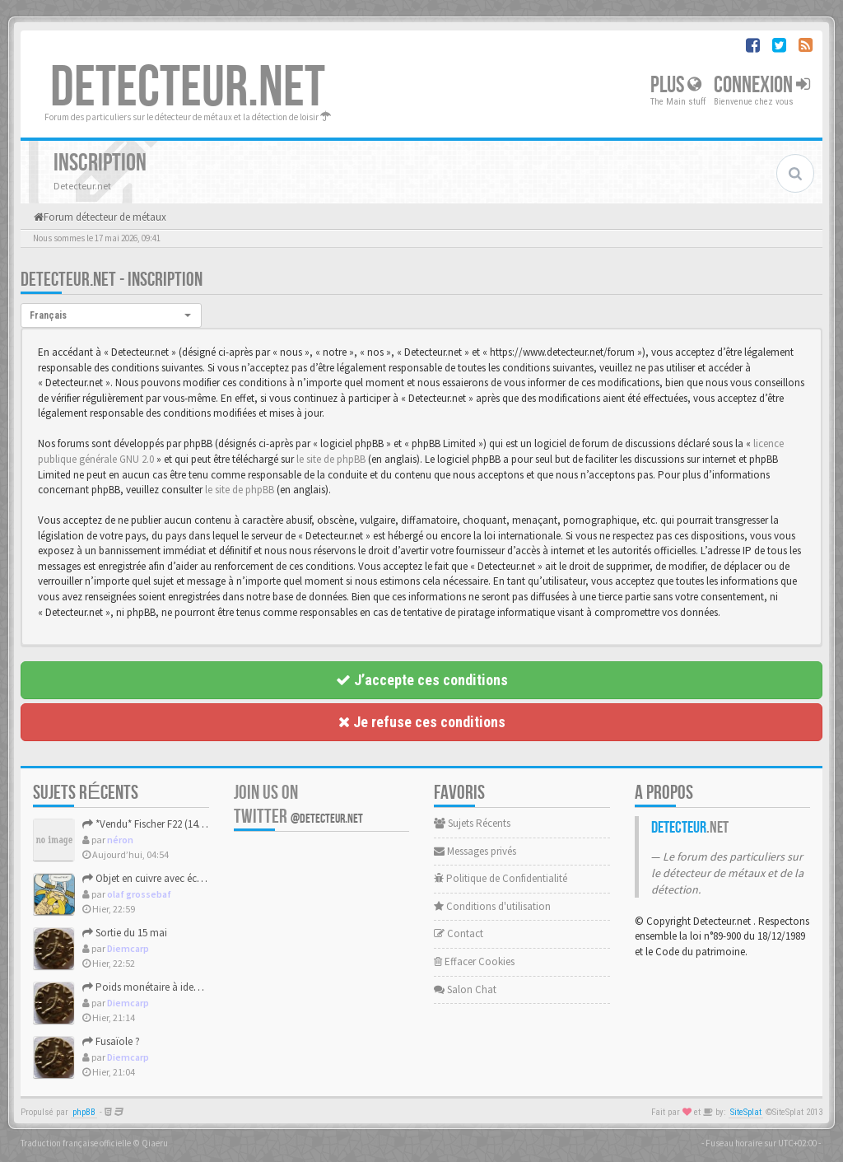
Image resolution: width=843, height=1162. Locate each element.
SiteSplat (745, 1112)
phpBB (83, 1112)
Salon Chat (465, 989)
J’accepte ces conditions (422, 679)
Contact (458, 933)
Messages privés (475, 851)
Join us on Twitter (298, 804)
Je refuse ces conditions (421, 721)
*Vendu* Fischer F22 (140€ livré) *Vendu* (176, 824)
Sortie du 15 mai (124, 933)
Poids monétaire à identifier (150, 987)
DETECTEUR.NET (187, 88)
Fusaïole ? (111, 1041)
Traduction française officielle (76, 1143)
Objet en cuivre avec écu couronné (165, 878)
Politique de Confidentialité (500, 878)
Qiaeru (155, 1143)
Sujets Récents (472, 823)
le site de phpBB (331, 459)
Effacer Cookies (474, 961)
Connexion (762, 85)
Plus (675, 85)
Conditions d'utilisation (492, 906)
